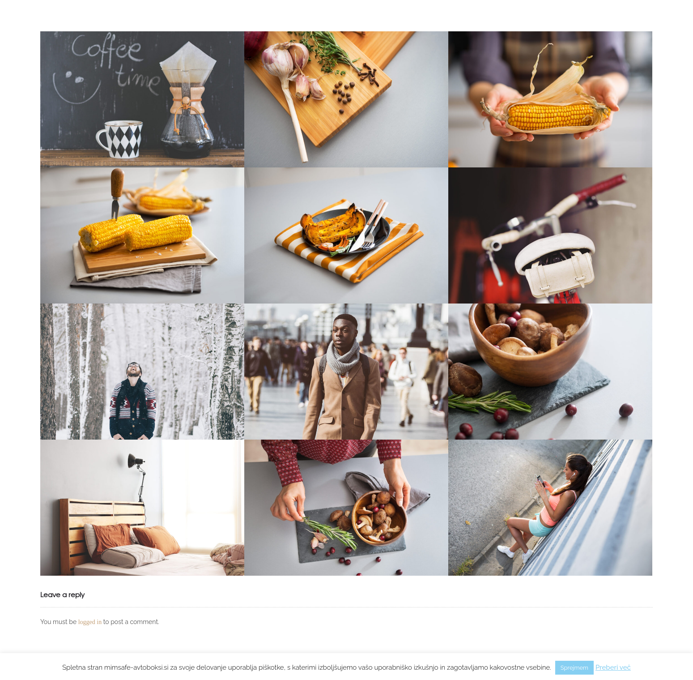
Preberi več (613, 667)
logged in (90, 622)
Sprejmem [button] (574, 667)
